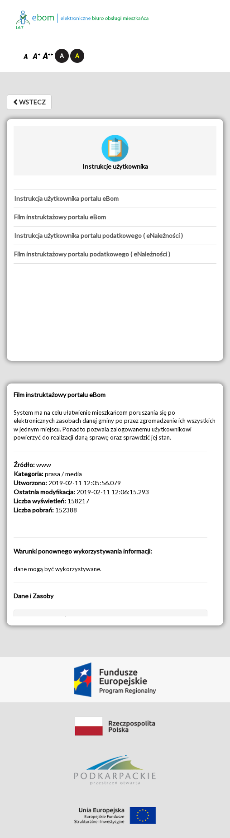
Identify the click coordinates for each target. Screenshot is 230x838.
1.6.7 (20, 28)
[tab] (115, 198)
